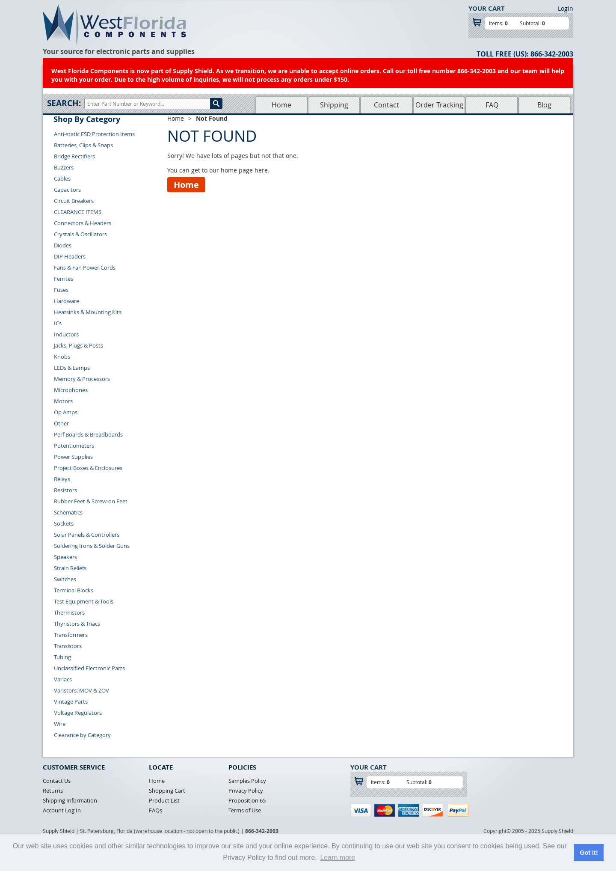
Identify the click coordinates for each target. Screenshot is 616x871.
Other (61, 423)
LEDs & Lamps (72, 368)
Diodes (62, 245)
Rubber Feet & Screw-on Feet (90, 501)
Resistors (65, 490)
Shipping (334, 105)
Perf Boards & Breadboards (88, 434)
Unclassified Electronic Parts (89, 668)
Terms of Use (244, 810)
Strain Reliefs (70, 568)
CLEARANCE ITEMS (77, 212)
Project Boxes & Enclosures (88, 468)
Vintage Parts (71, 701)
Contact (386, 105)
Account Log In (62, 810)
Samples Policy (247, 781)
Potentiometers (74, 445)
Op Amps (65, 412)
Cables (62, 178)
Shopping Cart (167, 790)
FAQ (492, 105)
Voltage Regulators (78, 712)
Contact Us (57, 781)
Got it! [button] (589, 852)
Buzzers (64, 167)
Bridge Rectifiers (74, 156)
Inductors (66, 334)
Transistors (68, 646)
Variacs (63, 679)
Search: (64, 103)
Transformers (71, 635)
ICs (58, 323)
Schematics (68, 512)
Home (281, 105)
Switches (65, 579)
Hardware (66, 301)
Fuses (61, 290)
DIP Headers (70, 256)
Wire (59, 724)
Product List (164, 800)
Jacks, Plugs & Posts (78, 345)
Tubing (62, 657)
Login (565, 8)
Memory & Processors (82, 379)
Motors (63, 401)
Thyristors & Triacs (77, 623)
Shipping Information (70, 800)
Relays (62, 479)
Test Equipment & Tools (83, 601)
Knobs (62, 356)
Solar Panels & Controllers (86, 534)
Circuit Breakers (74, 201)
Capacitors (67, 189)
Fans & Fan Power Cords (85, 267)
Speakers (65, 557)
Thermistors (69, 612)
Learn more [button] (337, 857)
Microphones (71, 390)
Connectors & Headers (82, 223)
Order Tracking (439, 105)
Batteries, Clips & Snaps (83, 145)
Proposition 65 (247, 800)
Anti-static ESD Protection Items (94, 134)
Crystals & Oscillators (80, 234)
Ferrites (63, 278)
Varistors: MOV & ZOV (81, 690)
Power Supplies (73, 457)
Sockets (64, 523)
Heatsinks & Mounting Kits (87, 312)
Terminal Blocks (73, 590)
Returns (53, 790)
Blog (544, 105)
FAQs (155, 810)
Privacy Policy (245, 790)
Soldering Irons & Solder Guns (92, 546)
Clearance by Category (82, 735)
